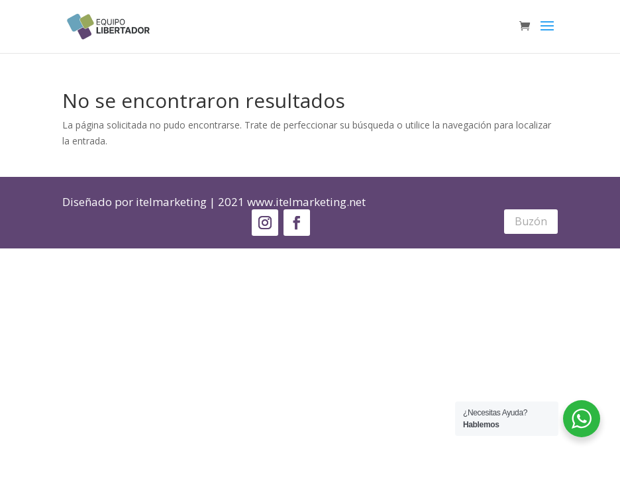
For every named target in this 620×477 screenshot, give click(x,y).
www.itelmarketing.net (306, 201)
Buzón (531, 221)
